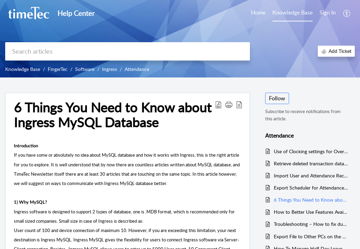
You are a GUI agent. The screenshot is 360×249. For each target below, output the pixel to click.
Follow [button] (277, 98)
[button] (347, 13)
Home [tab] (258, 12)
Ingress (109, 69)
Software (84, 69)
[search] (127, 51)
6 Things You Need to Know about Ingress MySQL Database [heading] (113, 115)
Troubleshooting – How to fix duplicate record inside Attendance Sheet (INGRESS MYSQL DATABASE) (311, 224)
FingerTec (58, 69)
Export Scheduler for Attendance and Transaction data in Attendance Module (311, 187)
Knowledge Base (22, 69)
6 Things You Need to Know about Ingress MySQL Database (311, 199)
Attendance (137, 69)
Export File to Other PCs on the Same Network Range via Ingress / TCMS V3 (311, 236)
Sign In (328, 12)
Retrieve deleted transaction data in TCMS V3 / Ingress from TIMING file (311, 163)
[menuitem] (327, 13)
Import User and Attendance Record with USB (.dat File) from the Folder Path (311, 175)
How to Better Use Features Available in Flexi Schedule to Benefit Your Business (311, 212)
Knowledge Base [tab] (292, 12)
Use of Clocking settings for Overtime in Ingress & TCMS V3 (311, 151)
